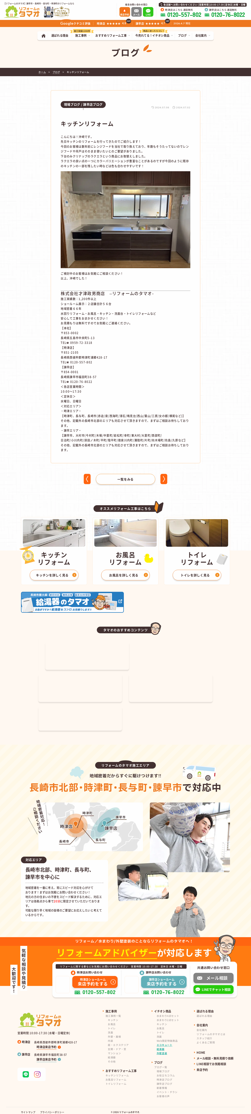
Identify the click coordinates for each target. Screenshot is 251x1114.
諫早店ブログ (164, 1080)
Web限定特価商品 (167, 1037)
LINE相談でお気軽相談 (211, 1060)
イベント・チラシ (167, 1088)
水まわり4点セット (168, 1012)
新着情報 (162, 1084)
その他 (112, 1058)
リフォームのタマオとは (211, 1030)
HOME (201, 1049)
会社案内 (202, 1026)
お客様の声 (163, 1092)
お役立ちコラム (166, 1072)
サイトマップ (28, 1108)
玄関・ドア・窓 (117, 1045)
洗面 (110, 1029)
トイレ (112, 1024)
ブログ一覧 (160, 1063)
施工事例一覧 (113, 1012)
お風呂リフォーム (116, 1076)
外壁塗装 (162, 1049)
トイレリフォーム (116, 1080)
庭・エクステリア (118, 1041)
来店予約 (202, 1066)
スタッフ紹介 (204, 1034)
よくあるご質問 (206, 1039)
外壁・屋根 (114, 1033)
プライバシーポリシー (52, 1108)
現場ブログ (163, 1068)
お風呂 (112, 1020)
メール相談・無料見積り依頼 (215, 1055)
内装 (110, 1037)
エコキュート (164, 1041)
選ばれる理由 (204, 1012)
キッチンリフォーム (117, 1072)
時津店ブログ (164, 1076)
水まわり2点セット (168, 1016)
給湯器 (112, 1053)
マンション (114, 1049)
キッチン (113, 1016)
